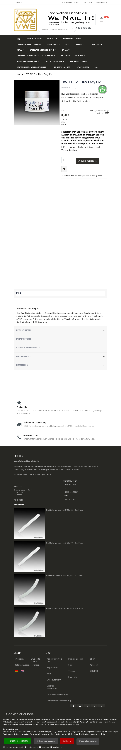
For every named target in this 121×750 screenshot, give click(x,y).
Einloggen (88, 2)
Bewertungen (23, 330)
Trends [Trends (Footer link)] (71, 671)
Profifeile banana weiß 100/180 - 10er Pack (64, 576)
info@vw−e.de (69, 499)
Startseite (19, 74)
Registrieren (101, 2)
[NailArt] (66, 50)
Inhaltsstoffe (23, 339)
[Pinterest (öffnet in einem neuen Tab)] (94, 707)
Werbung (45, 747)
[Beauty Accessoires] (78, 61)
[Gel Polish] (97, 44)
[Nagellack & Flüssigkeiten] (42, 50)
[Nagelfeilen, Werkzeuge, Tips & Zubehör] (35, 56)
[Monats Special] (34, 38)
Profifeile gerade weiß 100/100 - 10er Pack (64, 543)
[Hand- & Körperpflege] (27, 61)
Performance (33, 747)
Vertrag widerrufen (52, 687)
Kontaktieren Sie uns (71, 2)
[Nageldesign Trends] (72, 38)
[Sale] (96, 67)
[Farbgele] (81, 44)
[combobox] (57, 29)
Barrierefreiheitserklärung (59, 700)
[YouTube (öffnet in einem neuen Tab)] (87, 707)
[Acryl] (20, 50)
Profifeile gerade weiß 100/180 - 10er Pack (64, 510)
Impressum (52, 667)
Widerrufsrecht (54, 679)
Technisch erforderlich (14, 747)
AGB (49, 673)
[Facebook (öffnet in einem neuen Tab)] (73, 707)
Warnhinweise (24, 356)
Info (18, 293)
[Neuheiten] (52, 38)
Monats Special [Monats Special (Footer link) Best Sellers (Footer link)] (75, 659)
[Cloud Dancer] (53, 44)
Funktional (57, 747)
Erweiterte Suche (35, 660)
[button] (87, 741)
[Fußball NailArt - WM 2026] (29, 44)
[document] (61, 730)
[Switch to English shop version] (23, 670)
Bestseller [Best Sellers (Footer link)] (72, 677)
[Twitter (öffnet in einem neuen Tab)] (80, 707)
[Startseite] (19, 38)
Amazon (94, 665)
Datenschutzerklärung (57, 694)
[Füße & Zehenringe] (54, 61)
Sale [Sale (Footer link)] (70, 665)
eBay (92, 659)
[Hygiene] (65, 56)
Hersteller (22, 365)
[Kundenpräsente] (63, 67)
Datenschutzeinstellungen (27, 665)
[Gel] (68, 44)
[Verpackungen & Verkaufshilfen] (32, 67)
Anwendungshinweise (28, 347)
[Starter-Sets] (83, 67)
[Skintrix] (80, 56)
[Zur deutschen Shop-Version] (17, 670)
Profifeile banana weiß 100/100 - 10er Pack (64, 608)
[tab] (60, 293)
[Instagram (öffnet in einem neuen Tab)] (101, 707)
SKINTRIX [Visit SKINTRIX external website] (94, 671)
